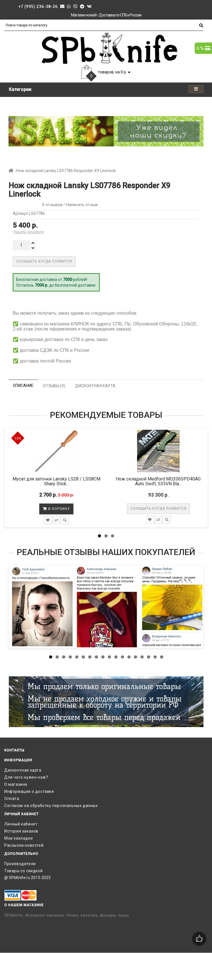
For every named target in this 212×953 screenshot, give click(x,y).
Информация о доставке (29, 791)
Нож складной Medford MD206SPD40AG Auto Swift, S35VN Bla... (158, 481)
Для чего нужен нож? (26, 777)
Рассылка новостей (23, 845)
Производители (20, 863)
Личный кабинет (20, 824)
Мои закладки (18, 838)
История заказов (21, 831)
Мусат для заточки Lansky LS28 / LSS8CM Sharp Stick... (56, 481)
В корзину (56, 509)
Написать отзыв (82, 204)
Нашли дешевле (29, 232)
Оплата (11, 798)
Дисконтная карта (22, 770)
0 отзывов (51, 204)
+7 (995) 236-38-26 (38, 6)
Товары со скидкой (23, 871)
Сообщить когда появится (44, 261)
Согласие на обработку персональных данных (51, 805)
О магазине (16, 784)
